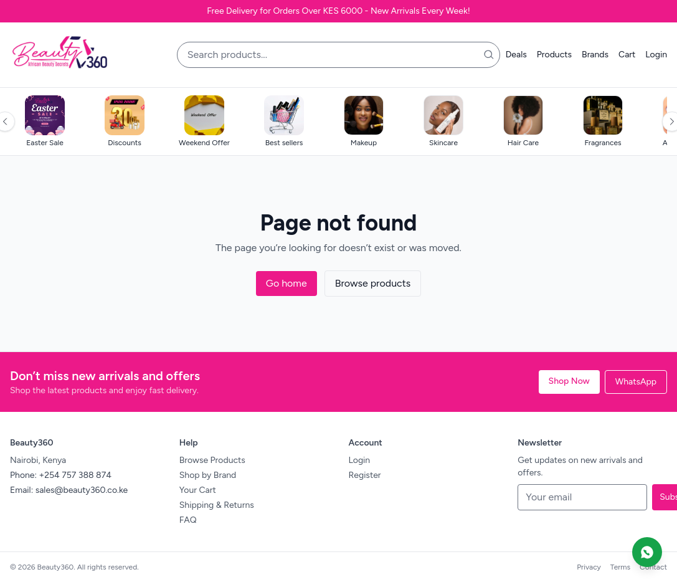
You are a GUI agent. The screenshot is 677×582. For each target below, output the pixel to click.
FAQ (188, 520)
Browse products (373, 283)
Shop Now (569, 381)
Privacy (589, 567)
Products (554, 54)
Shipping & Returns (216, 505)
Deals (516, 54)
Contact (653, 567)
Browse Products (212, 460)
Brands (595, 54)
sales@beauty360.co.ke (82, 490)
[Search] (489, 55)
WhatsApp (635, 381)
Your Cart (197, 490)
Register (365, 475)
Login (656, 54)
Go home (286, 283)
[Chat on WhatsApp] (647, 552)
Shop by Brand (208, 475)
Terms (620, 567)
